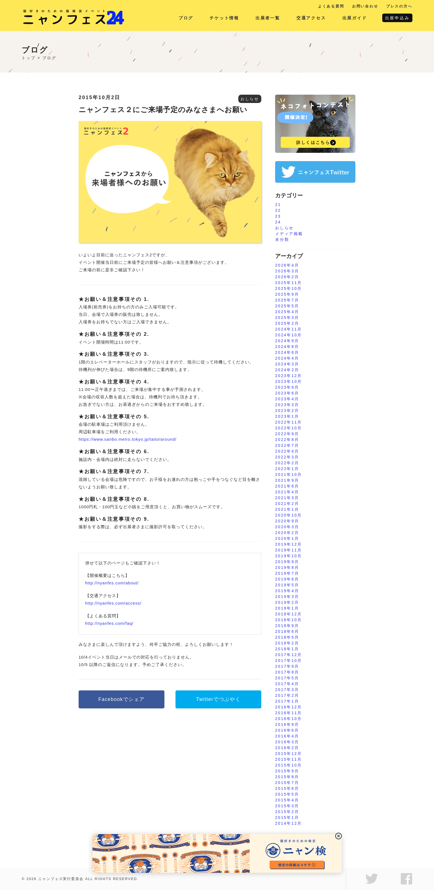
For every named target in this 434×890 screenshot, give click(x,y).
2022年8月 (287, 439)
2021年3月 (287, 498)
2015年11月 (288, 759)
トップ (28, 58)
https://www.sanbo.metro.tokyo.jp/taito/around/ (128, 439)
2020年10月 (288, 515)
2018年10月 (288, 620)
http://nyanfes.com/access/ (113, 603)
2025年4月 (287, 311)
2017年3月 (287, 689)
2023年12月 (288, 375)
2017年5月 (287, 678)
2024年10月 (288, 335)
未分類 (282, 239)
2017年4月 (287, 684)
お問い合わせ (365, 6)
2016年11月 (288, 713)
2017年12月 (288, 654)
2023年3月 (287, 405)
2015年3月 (287, 806)
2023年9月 (287, 387)
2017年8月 (287, 672)
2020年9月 (287, 521)
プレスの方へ (399, 6)
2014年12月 (288, 823)
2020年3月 (287, 527)
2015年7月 (287, 782)
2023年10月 (288, 381)
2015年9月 (287, 771)
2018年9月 (287, 625)
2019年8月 (287, 567)
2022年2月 (287, 463)
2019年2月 (287, 602)
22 (278, 210)
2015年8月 (287, 777)
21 (278, 204)
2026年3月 (287, 271)
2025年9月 (287, 294)
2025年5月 (287, 306)
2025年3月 (287, 317)
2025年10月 (288, 288)
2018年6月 (287, 631)
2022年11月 (288, 422)
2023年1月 (287, 416)
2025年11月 (288, 282)
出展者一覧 (267, 18)
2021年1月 (287, 509)
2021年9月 (287, 480)
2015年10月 (288, 765)
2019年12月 (288, 544)
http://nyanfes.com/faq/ (109, 623)
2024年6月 (287, 352)
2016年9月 (287, 724)
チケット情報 (224, 18)
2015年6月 (287, 788)
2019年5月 (287, 585)
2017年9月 (287, 666)
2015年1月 (287, 817)
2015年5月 (287, 794)
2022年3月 (287, 457)
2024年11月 (288, 329)
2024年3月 (287, 364)
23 (278, 216)
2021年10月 (288, 474)
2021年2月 (287, 503)
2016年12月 (288, 707)
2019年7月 (287, 573)
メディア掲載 (289, 233)
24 (278, 222)
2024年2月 (287, 370)
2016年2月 (287, 747)
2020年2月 (287, 532)
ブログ (186, 18)
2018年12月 (288, 614)
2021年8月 (287, 486)
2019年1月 (287, 608)
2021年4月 (287, 492)
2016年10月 (288, 718)
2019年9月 (287, 561)
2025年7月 (287, 300)
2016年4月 (287, 736)
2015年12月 (288, 753)
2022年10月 (288, 428)
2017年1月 (287, 701)
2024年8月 (287, 346)
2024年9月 (287, 341)
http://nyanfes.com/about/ (112, 583)
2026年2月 (287, 277)
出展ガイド (354, 18)
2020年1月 (287, 538)
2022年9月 (287, 434)
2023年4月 (287, 399)
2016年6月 (287, 730)
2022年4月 (287, 451)
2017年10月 (288, 660)
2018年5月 (287, 637)
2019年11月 (288, 550)
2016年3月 (287, 742)
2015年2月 (287, 811)
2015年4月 (287, 800)
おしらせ (250, 99)
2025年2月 (287, 323)
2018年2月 (287, 643)
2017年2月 (287, 695)
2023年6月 (287, 393)
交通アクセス (311, 18)
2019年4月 (287, 591)
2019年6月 (287, 579)
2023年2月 (287, 410)
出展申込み (397, 18)
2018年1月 (287, 649)
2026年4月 (287, 265)
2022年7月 (287, 445)
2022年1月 (287, 468)
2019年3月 (287, 596)
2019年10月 (288, 556)
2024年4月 (287, 358)
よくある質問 (331, 6)
